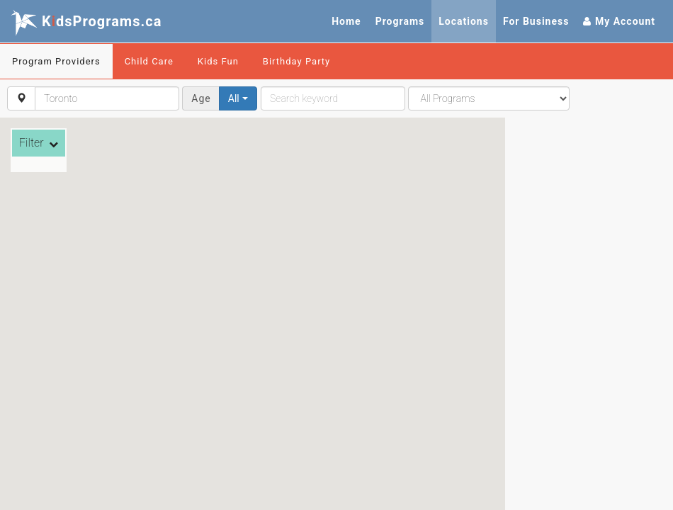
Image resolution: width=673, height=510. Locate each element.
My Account (619, 21)
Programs (400, 21)
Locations (464, 21)
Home (346, 21)
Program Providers (56, 61)
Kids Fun (218, 61)
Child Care (149, 61)
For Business (536, 21)
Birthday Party (296, 61)
